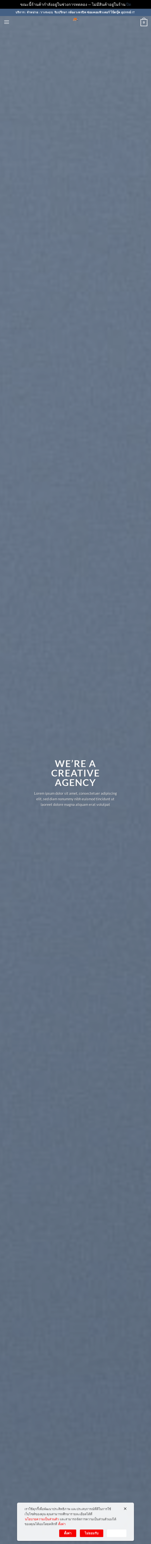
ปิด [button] (128, 4)
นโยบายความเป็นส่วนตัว (42, 1523)
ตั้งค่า (62, 1528)
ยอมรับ (117, 1537)
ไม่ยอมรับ (91, 1537)
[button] (6, 22)
